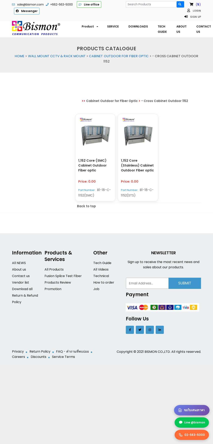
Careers (18, 357)
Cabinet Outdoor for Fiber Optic (119, 56)
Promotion (53, 289)
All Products (54, 269)
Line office (89, 4)
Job (96, 289)
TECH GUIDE (162, 29)
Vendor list (20, 282)
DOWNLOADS (138, 26)
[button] (89, 26)
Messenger (27, 11)
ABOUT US (181, 29)
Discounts (38, 357)
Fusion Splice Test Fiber (63, 276)
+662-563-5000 (61, 4)
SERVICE (113, 26)
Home (19, 56)
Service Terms (63, 357)
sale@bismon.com (30, 4)
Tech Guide (102, 263)
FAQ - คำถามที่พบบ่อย (72, 351)
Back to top (86, 206)
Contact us (21, 276)
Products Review (58, 282)
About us (19, 269)
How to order (103, 282)
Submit (184, 283)
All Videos (101, 269)
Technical (101, 276)
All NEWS (19, 263)
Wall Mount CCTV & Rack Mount (57, 56)
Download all (22, 289)
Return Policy (39, 351)
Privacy (18, 351)
